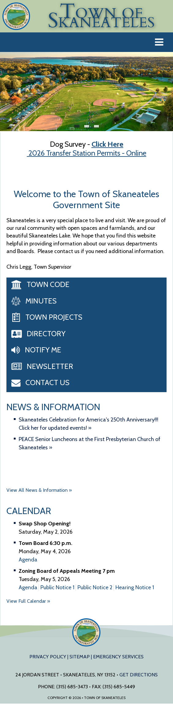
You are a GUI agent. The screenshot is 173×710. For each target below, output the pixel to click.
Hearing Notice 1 (134, 587)
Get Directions (138, 675)
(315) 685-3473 (72, 687)
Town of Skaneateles (86, 632)
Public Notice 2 (94, 587)
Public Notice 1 (57, 587)
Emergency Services (118, 657)
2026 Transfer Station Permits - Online (86, 153)
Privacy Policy (47, 657)
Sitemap (80, 657)
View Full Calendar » (28, 601)
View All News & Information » (39, 490)
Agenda (28, 559)
